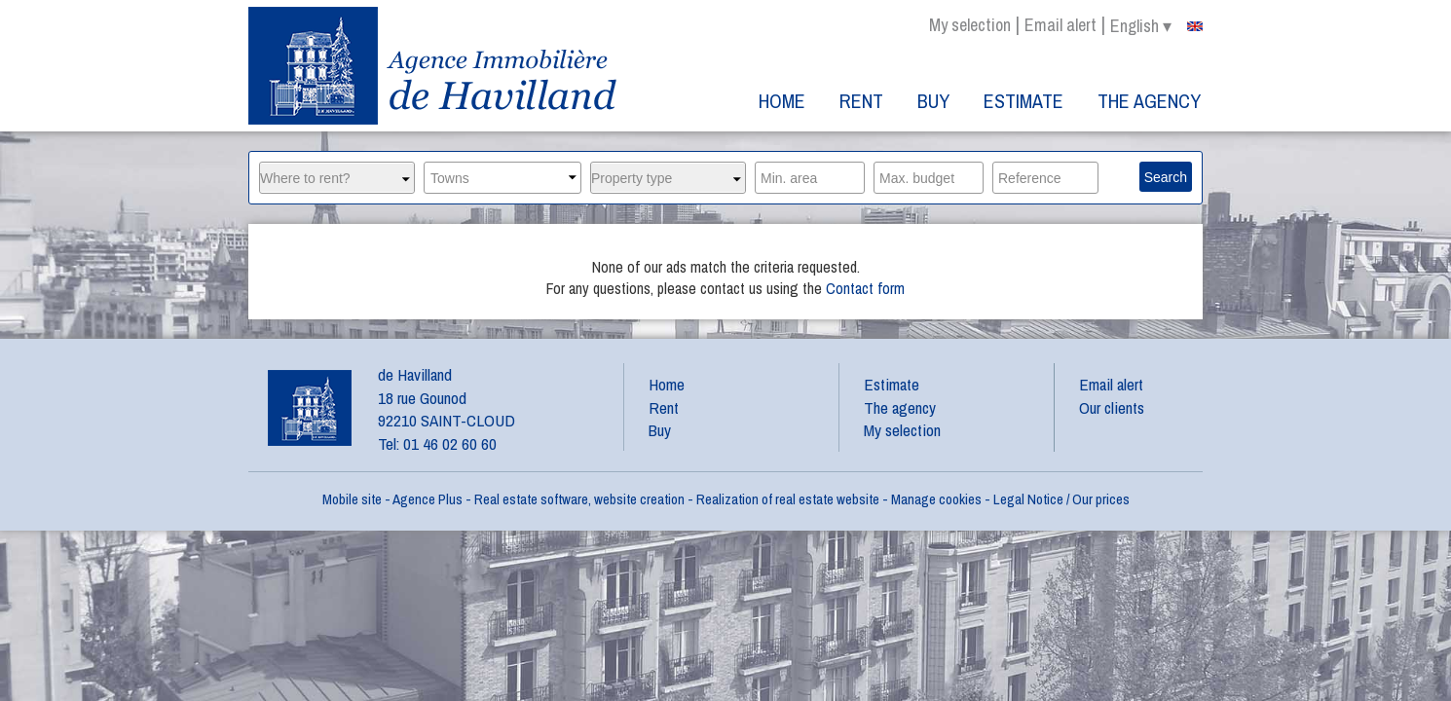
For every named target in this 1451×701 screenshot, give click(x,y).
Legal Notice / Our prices (1061, 499)
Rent (861, 101)
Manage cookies (936, 499)
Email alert (1060, 25)
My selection (970, 25)
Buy (933, 101)
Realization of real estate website (787, 499)
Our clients (1111, 407)
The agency (1149, 101)
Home (782, 101)
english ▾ (1156, 26)
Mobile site (352, 499)
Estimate (1023, 101)
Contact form (865, 288)
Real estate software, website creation (579, 499)
